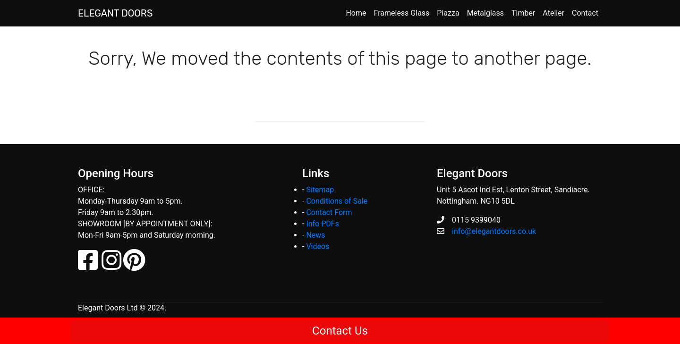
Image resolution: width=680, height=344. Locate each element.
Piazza (448, 13)
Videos (317, 246)
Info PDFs (322, 223)
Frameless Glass (402, 13)
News (315, 235)
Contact (585, 13)
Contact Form (329, 212)
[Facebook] (89, 265)
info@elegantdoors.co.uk (494, 231)
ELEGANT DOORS (115, 13)
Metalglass (485, 13)
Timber (523, 13)
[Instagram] (111, 265)
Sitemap (320, 189)
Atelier (553, 13)
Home (356, 13)
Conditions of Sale (336, 201)
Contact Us (340, 330)
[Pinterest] (134, 265)
